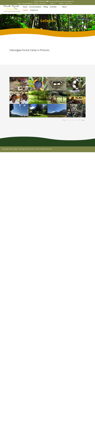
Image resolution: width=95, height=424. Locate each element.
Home (19, 3)
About (52, 3)
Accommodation (28, 3)
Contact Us (68, 3)
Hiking (36, 3)
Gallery (61, 3)
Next (83, 120)
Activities (43, 3)
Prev (64, 120)
